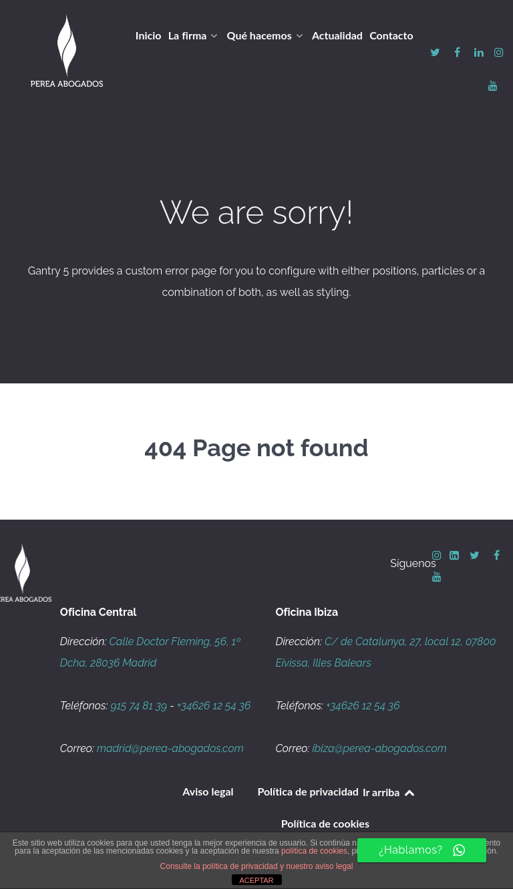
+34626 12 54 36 (214, 705)
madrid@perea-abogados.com (170, 748)
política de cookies (314, 851)
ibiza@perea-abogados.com (379, 748)
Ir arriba (389, 791)
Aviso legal (207, 791)
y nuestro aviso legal (316, 866)
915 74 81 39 (138, 705)
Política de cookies (325, 823)
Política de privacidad (308, 791)
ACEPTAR (256, 880)
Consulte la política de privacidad (219, 866)
